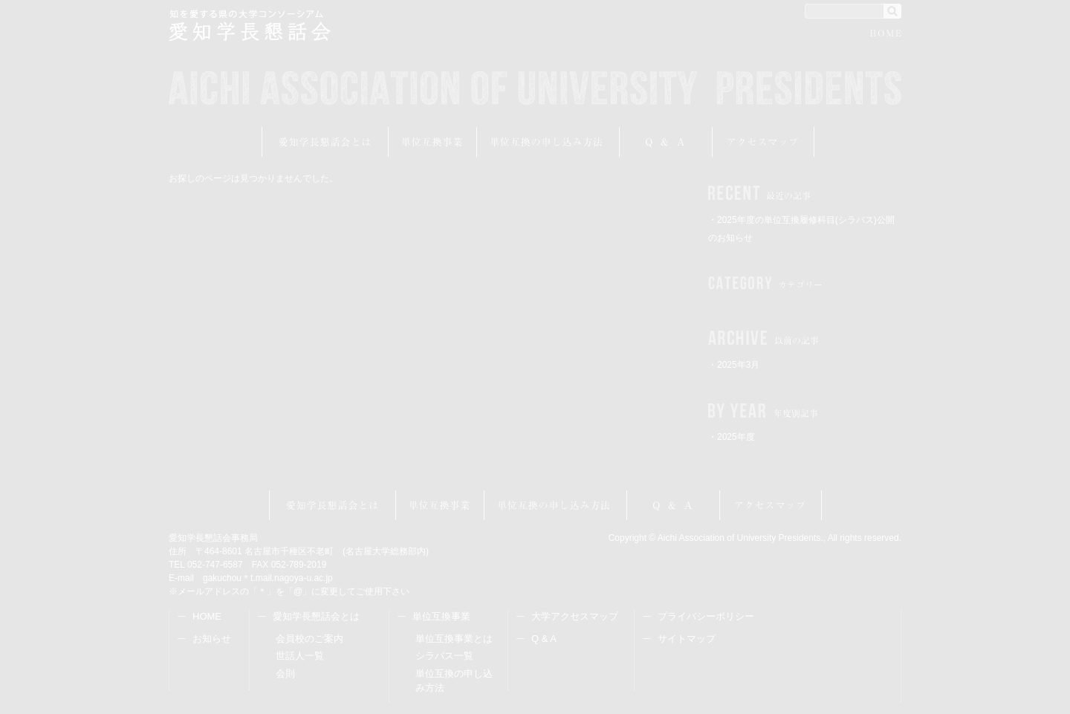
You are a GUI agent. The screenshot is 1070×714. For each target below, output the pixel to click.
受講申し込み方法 (548, 142)
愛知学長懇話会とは (325, 142)
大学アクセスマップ (574, 616)
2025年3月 (738, 365)
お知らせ (211, 638)
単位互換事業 (433, 142)
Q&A (666, 142)
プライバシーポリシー (706, 616)
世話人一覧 (300, 655)
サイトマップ (687, 638)
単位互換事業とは (454, 638)
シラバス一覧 (444, 655)
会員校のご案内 (309, 638)
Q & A (544, 638)
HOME (885, 35)
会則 (285, 673)
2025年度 (736, 437)
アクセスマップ (763, 142)
